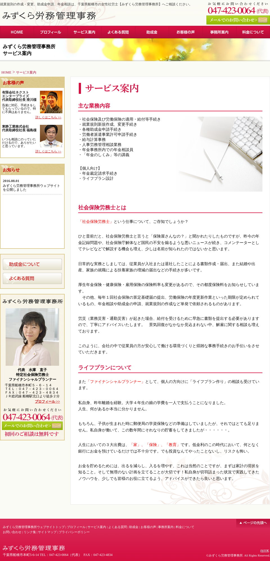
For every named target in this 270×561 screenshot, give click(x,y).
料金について (185, 527)
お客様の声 (148, 527)
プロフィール (76, 527)
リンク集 (30, 532)
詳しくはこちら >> (48, 117)
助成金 (133, 527)
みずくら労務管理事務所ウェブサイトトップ (34, 527)
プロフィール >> (47, 401)
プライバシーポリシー (74, 532)
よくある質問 (117, 527)
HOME (6, 72)
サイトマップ (47, 532)
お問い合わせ (12, 532)
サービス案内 (96, 527)
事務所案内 (166, 527)
